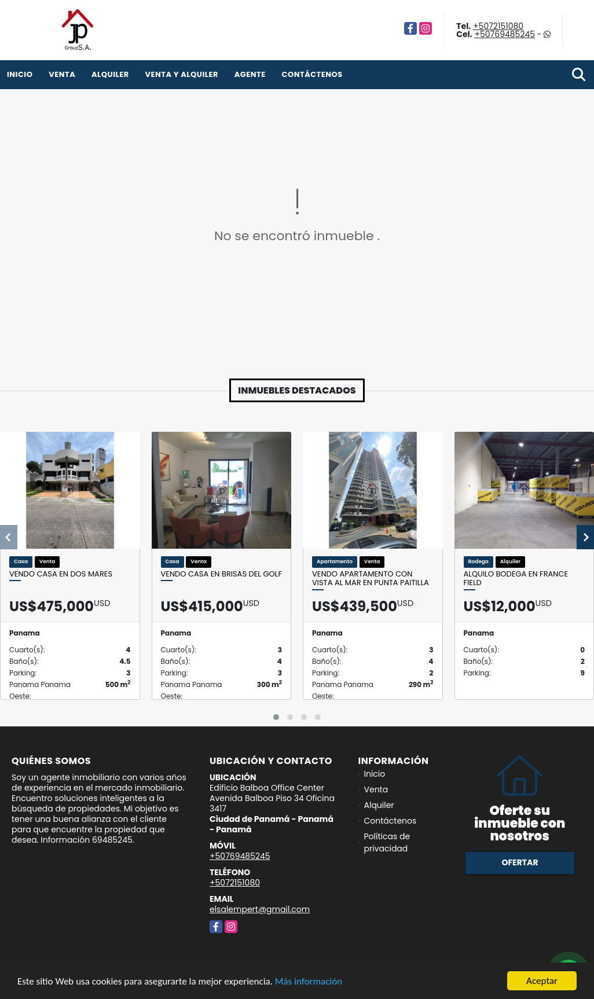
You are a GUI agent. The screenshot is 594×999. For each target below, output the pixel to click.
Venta (62, 74)
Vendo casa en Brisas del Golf (221, 574)
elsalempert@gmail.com (260, 909)
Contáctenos (312, 74)
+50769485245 (504, 34)
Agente (250, 74)
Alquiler (110, 74)
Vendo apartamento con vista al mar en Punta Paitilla (370, 578)
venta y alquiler (181, 74)
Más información (308, 982)
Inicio (19, 74)
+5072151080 (498, 26)
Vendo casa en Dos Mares (60, 574)
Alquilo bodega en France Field (516, 578)
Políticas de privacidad (387, 842)
